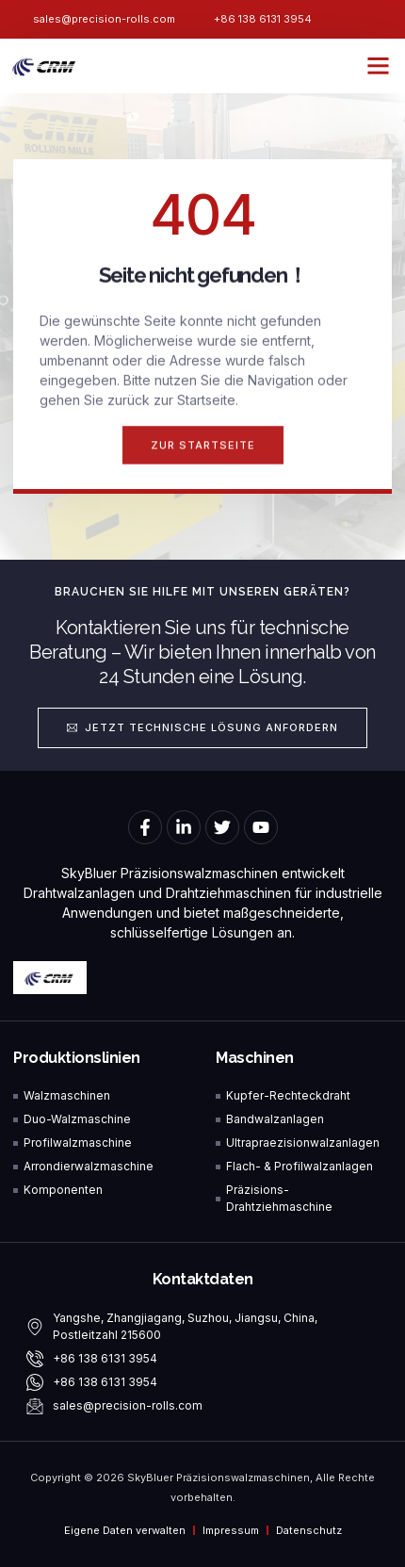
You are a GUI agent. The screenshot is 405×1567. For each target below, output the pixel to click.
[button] (379, 66)
